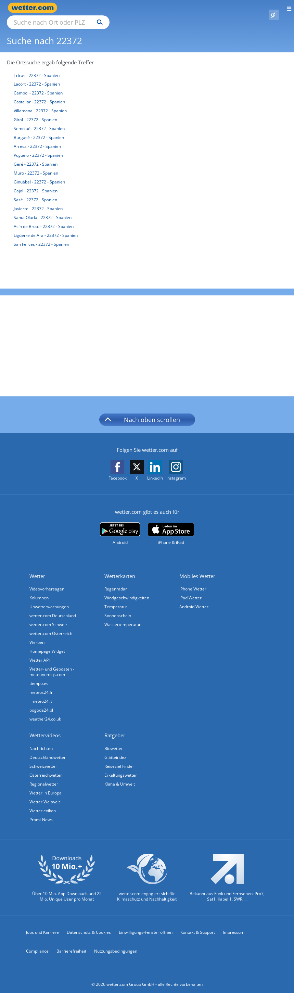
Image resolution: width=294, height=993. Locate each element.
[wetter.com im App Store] (171, 526)
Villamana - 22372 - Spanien (40, 103)
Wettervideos (45, 727)
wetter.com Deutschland (52, 608)
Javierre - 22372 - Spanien (38, 201)
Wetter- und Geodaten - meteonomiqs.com (51, 664)
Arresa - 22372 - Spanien (37, 138)
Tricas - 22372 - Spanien (37, 68)
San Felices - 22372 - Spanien (41, 236)
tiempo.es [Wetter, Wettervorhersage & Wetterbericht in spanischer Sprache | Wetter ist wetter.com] (38, 675)
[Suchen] (159, 8)
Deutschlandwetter (47, 749)
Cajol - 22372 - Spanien (35, 183)
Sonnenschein (117, 608)
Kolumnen (39, 590)
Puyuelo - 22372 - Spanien (38, 147)
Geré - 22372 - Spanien (35, 156)
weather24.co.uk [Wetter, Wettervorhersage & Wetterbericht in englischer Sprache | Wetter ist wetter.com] (45, 711)
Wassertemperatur (122, 617)
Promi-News (41, 812)
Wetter (37, 568)
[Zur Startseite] (34, 8)
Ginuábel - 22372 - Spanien (39, 174)
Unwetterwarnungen (49, 599)
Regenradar (115, 581)
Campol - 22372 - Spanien (38, 85)
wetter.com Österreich (50, 625)
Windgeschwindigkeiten (126, 590)
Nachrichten (41, 740)
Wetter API (39, 652)
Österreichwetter (45, 767)
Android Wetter (193, 599)
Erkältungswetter (120, 767)
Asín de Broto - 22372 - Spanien (44, 218)
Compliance (37, 943)
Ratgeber (114, 727)
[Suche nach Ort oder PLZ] (116, 8)
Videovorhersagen (46, 581)
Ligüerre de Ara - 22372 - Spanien (46, 227)
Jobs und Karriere (42, 924)
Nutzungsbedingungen (115, 943)
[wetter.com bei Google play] (120, 525)
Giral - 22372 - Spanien (35, 112)
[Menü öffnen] (286, 7)
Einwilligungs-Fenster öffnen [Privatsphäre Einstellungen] (145, 924)
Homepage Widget (47, 643)
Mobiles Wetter (197, 568)
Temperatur (115, 599)
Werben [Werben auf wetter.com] (36, 634)
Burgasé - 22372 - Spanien (39, 129)
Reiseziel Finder (119, 758)
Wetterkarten (119, 568)
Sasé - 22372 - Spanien (35, 192)
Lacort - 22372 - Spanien (37, 76)
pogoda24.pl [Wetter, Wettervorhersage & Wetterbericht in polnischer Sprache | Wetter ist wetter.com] (41, 702)
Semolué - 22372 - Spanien (39, 121)
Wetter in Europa (45, 785)
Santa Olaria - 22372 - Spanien (43, 210)
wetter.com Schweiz (48, 617)
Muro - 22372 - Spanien (36, 165)
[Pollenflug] (274, 8)
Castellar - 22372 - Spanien (39, 94)
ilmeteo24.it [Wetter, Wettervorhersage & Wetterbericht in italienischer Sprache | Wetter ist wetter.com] (40, 693)
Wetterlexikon (42, 803)
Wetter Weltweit (44, 794)
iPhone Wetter (192, 581)
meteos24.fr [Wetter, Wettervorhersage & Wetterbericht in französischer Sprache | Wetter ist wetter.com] (41, 684)
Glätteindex (115, 749)
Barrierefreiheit (71, 943)
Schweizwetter (43, 758)
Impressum (233, 924)
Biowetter (113, 740)
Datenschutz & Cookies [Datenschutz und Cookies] (89, 924)
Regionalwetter (43, 776)
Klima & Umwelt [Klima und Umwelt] (119, 776)
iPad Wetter (190, 590)
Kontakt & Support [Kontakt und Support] (197, 924)
